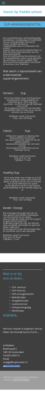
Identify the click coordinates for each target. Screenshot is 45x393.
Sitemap (7, 380)
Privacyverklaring (20, 377)
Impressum (8, 377)
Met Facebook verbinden (11, 366)
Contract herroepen (21, 380)
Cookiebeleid (32, 377)
